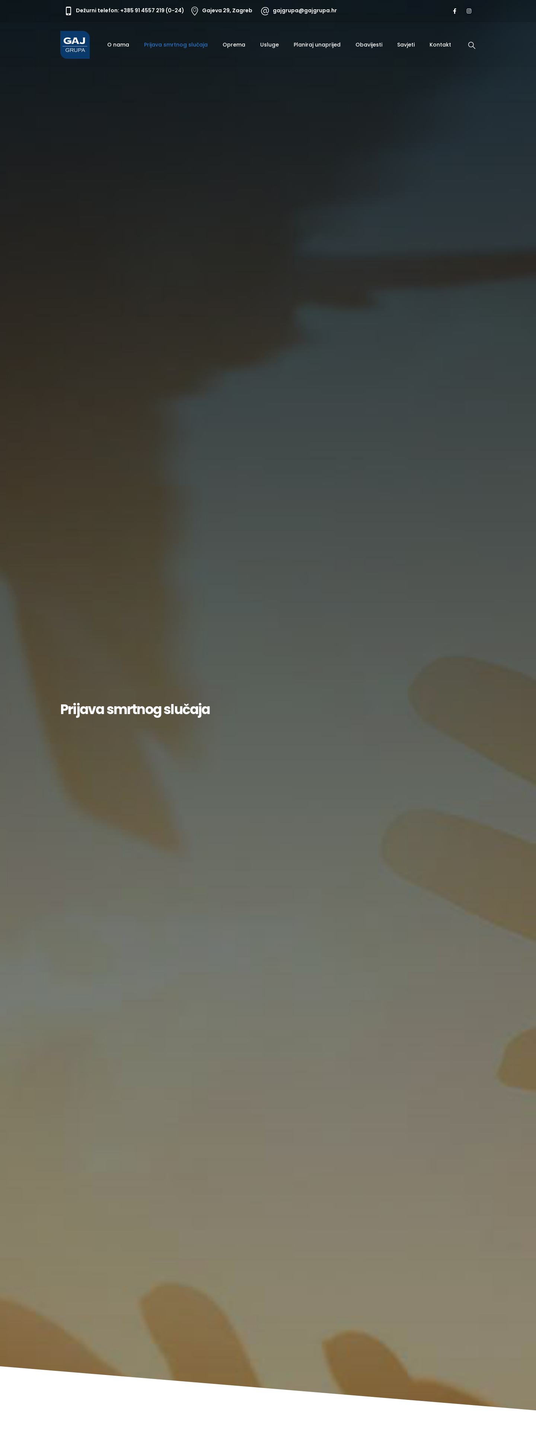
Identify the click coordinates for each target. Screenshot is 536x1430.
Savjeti (406, 44)
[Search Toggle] (471, 45)
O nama (118, 44)
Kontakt (440, 44)
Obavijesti (368, 44)
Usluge (269, 44)
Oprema (234, 44)
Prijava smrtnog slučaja (176, 44)
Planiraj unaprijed (317, 44)
